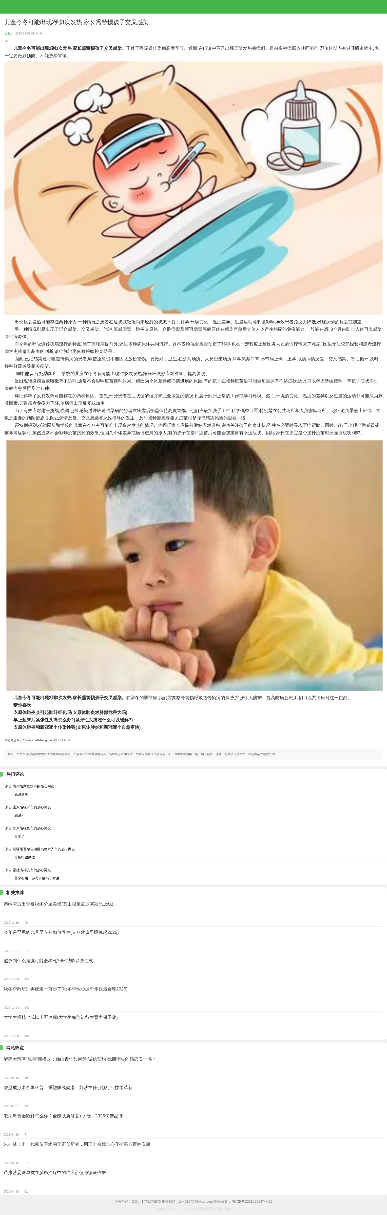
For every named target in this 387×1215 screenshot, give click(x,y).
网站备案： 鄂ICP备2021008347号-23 (243, 1201)
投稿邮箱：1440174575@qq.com (187, 1201)
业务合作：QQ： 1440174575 (138, 1201)
